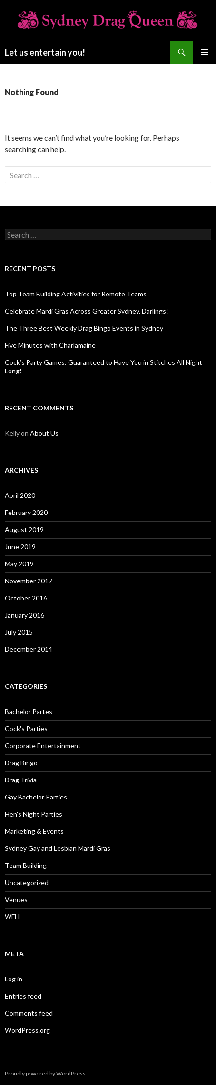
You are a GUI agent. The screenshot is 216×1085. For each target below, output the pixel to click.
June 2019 (20, 546)
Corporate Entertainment (43, 746)
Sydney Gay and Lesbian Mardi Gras (57, 848)
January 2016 (24, 615)
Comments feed (29, 1013)
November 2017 (28, 581)
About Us (44, 433)
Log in (13, 979)
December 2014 (28, 649)
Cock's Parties (26, 728)
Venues (16, 899)
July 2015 (19, 632)
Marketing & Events (34, 831)
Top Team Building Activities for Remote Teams (76, 294)
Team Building (26, 865)
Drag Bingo (21, 763)
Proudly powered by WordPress (45, 1073)
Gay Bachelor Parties (36, 797)
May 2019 (19, 564)
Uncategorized (27, 882)
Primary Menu (204, 52)
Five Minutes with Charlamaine (50, 345)
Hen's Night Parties (33, 814)
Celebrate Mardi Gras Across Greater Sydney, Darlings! (86, 311)
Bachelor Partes (28, 711)
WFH (12, 917)
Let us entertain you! (45, 52)
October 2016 (26, 598)
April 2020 (20, 495)
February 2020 (26, 512)
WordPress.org (27, 1030)
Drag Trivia (21, 780)
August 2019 (24, 529)
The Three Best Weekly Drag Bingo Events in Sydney (84, 328)
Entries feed (23, 996)
